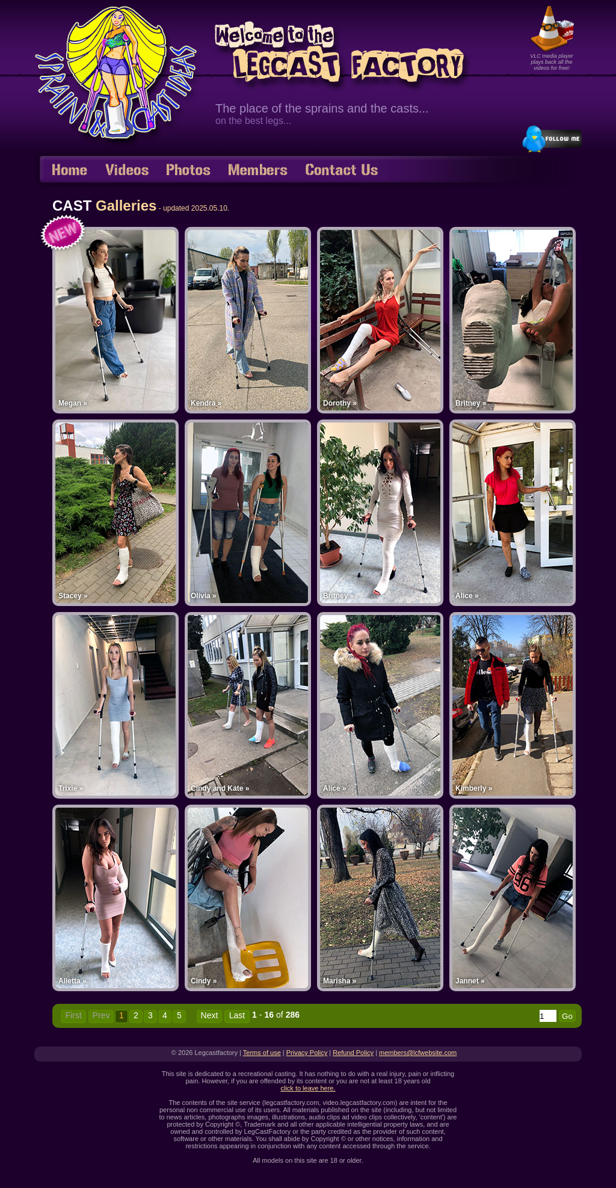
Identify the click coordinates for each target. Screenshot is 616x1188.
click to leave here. (307, 1088)
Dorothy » (340, 403)
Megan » (72, 403)
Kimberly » (473, 788)
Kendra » (206, 403)
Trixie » (70, 788)
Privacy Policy (306, 1052)
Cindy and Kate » (220, 788)
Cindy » (204, 981)
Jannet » (470, 981)
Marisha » (339, 981)
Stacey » (73, 596)
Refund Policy (353, 1052)
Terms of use (262, 1052)
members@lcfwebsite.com (418, 1052)
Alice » (467, 596)
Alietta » (72, 981)
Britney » (470, 403)
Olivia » (204, 596)
